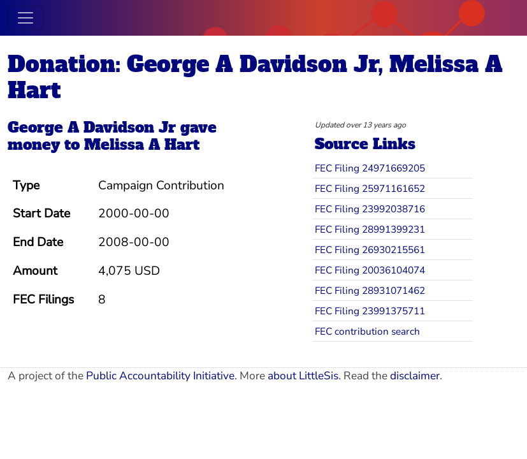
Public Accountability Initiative (160, 375)
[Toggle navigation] (25, 18)
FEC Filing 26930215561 (370, 249)
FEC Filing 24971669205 (370, 168)
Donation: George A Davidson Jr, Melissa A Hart (255, 77)
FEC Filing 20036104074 (370, 270)
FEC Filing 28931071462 (370, 290)
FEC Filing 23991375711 (370, 310)
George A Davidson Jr (92, 127)
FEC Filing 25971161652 (370, 188)
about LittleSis (303, 375)
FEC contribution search (367, 331)
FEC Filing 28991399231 (370, 229)
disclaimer (415, 375)
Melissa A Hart (141, 145)
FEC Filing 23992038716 (370, 208)
